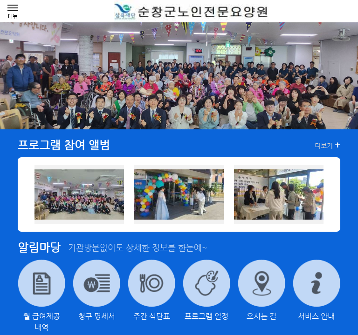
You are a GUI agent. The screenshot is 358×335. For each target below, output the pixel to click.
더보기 (327, 145)
